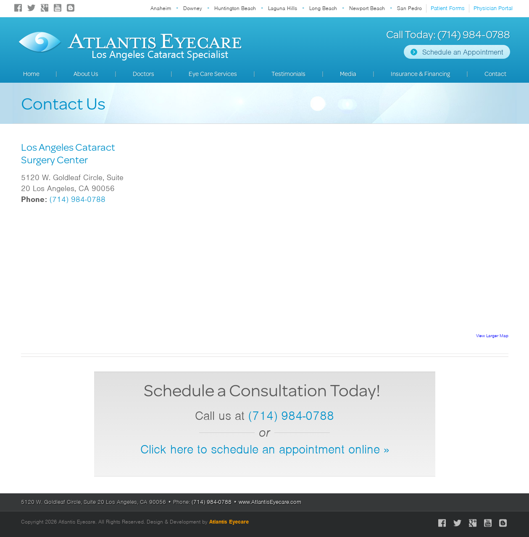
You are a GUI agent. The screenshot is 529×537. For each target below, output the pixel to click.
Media (348, 73)
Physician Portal (493, 8)
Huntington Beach (235, 8)
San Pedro (409, 8)
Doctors (143, 73)
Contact (495, 73)
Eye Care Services (213, 73)
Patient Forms (448, 8)
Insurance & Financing (420, 73)
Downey (192, 8)
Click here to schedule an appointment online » (264, 449)
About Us (86, 73)
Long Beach (323, 8)
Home (31, 73)
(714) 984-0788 (77, 199)
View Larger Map (492, 335)
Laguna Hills (282, 8)
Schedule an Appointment (462, 52)
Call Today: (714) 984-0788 (448, 34)
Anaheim (160, 8)
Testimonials (288, 73)
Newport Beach (367, 8)
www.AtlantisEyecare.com (270, 502)
